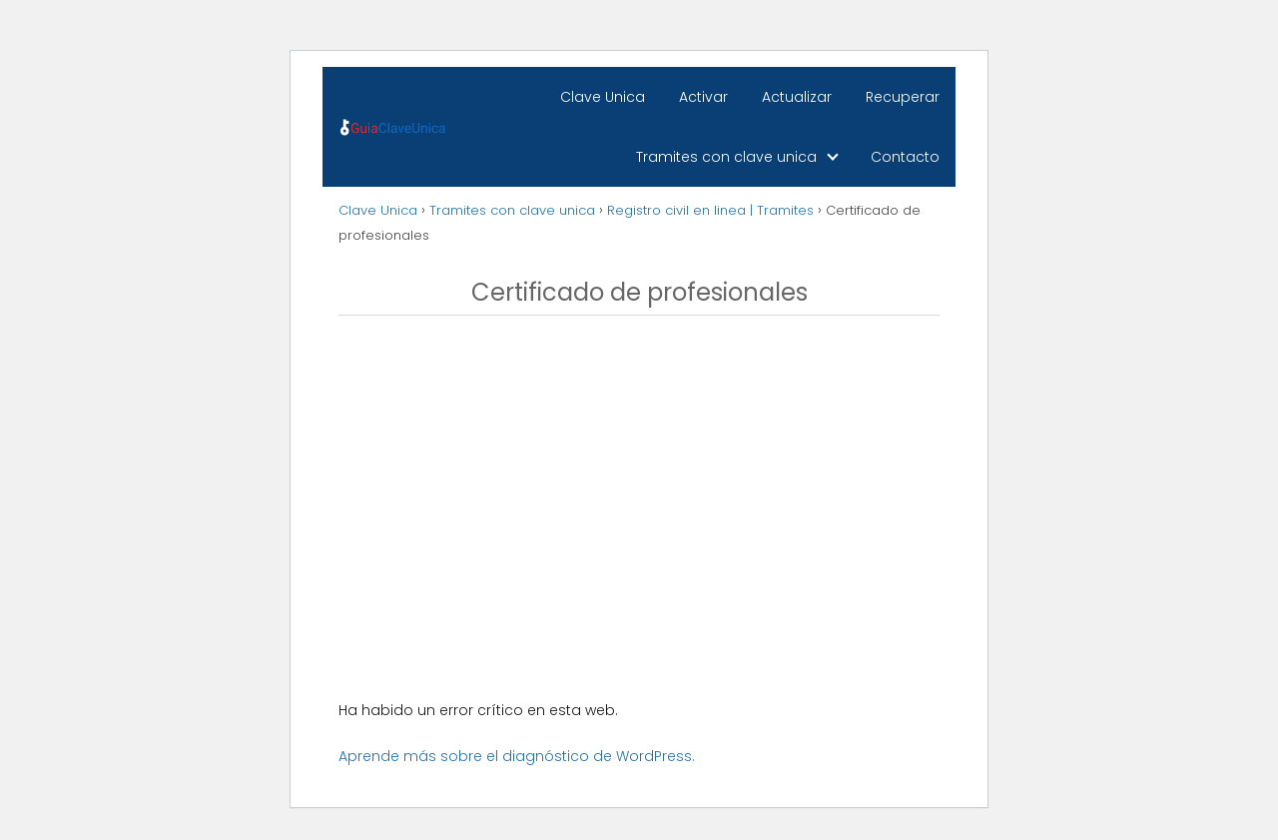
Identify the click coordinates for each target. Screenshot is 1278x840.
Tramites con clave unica (726, 157)
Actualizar (797, 97)
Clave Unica (602, 97)
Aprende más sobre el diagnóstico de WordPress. (516, 756)
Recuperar (903, 97)
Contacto (905, 157)
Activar (703, 97)
